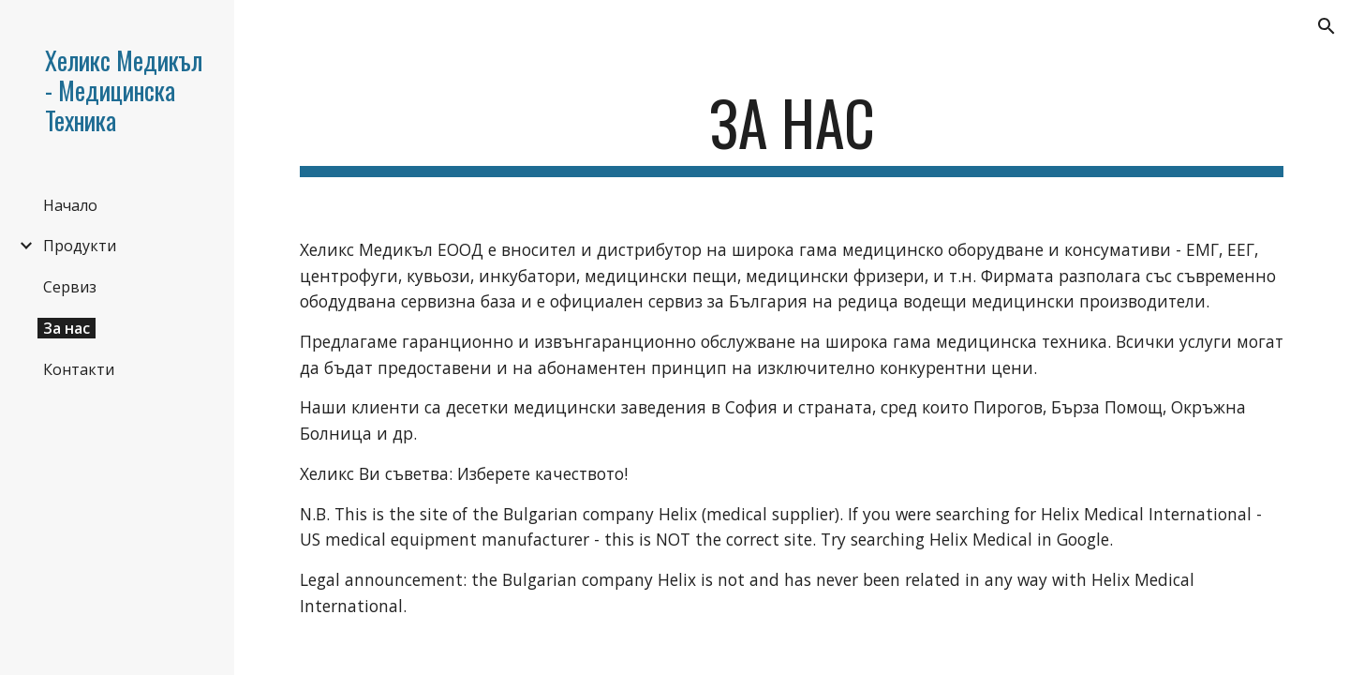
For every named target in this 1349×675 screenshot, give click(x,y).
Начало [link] (70, 205)
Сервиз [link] (69, 287)
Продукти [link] (79, 245)
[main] (792, 132)
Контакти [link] (78, 369)
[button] (1326, 26)
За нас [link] (66, 328)
